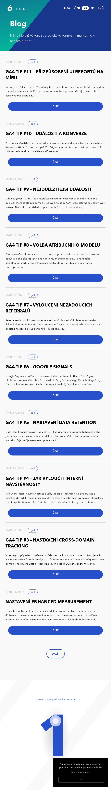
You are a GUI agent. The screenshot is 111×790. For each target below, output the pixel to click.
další (55, 653)
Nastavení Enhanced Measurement (48, 601)
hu (99, 8)
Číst (55, 106)
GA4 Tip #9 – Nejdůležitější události (48, 189)
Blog (67, 8)
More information (80, 772)
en (78, 8)
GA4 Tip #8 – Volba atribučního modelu (52, 245)
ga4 (32, 62)
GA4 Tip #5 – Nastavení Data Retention (51, 422)
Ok (81, 779)
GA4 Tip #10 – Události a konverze (46, 133)
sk (92, 8)
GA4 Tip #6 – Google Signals (38, 366)
